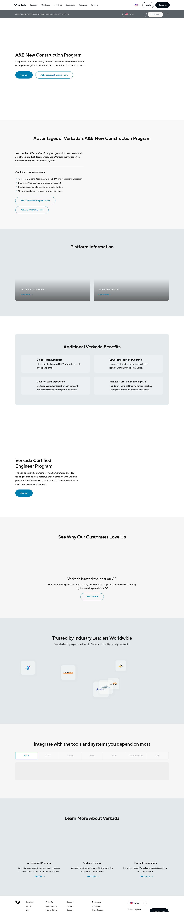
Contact (70, 906)
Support (70, 910)
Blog (27, 910)
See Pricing (92, 876)
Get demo (162, 5)
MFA (92, 755)
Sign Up (22, 492)
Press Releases (97, 910)
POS (114, 755)
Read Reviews (90, 596)
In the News (96, 906)
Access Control (51, 910)
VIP (157, 755)
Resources (83, 5)
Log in (148, 5)
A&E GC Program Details (30, 209)
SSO (26, 755)
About (28, 906)
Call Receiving (136, 755)
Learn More (25, 294)
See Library (145, 876)
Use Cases (45, 5)
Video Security (51, 906)
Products (33, 5)
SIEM (70, 755)
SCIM (48, 755)
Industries (58, 5)
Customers (70, 5)
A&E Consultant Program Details (33, 200)
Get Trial (38, 876)
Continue (155, 14)
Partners (94, 5)
